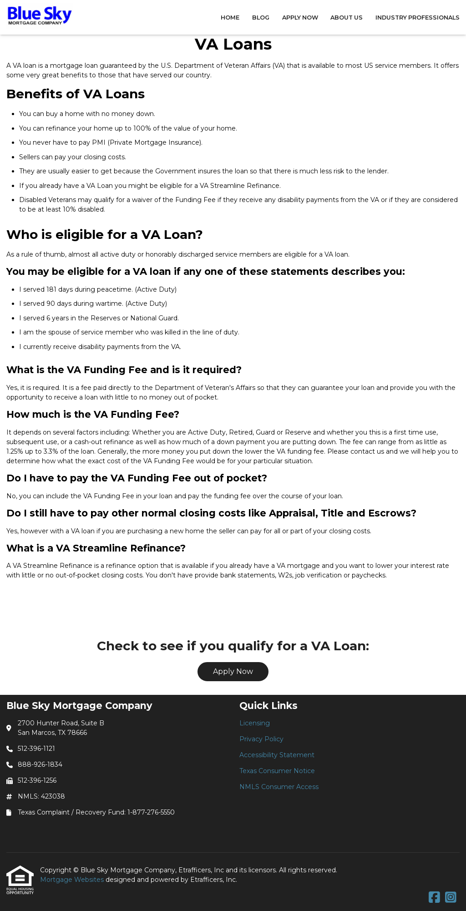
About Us (346, 17)
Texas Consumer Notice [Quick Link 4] (277, 771)
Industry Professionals (417, 17)
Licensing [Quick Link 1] (254, 723)
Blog (260, 17)
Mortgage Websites (73, 880)
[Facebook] (434, 898)
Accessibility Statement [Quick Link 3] (276, 755)
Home (230, 17)
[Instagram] (450, 898)
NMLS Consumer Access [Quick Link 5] (279, 787)
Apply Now (300, 17)
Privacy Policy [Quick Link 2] (261, 739)
